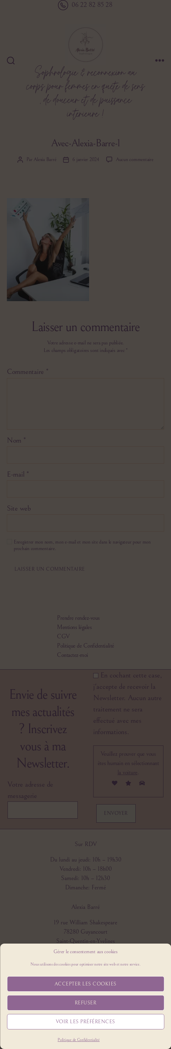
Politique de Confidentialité (78, 1040)
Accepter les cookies (85, 984)
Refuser (86, 1003)
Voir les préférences (85, 1022)
